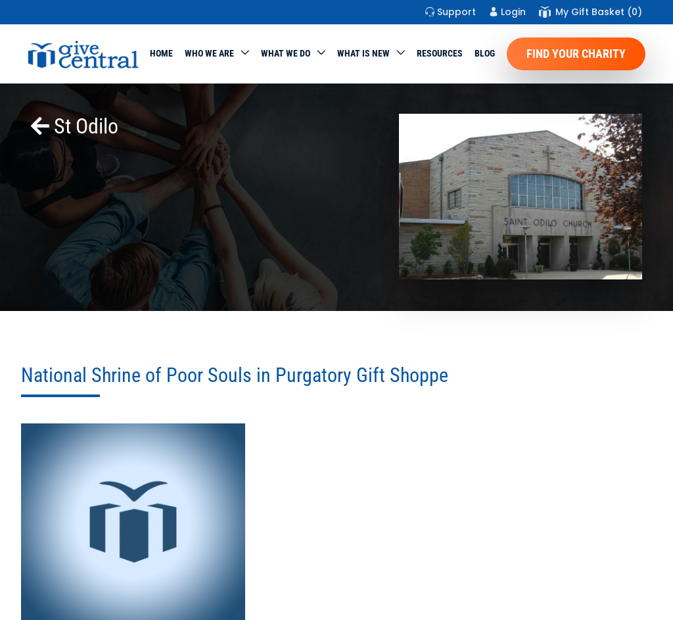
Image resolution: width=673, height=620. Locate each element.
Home (161, 53)
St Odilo (74, 126)
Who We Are (209, 53)
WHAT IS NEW (363, 53)
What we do (285, 53)
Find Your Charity (576, 53)
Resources (440, 53)
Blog (485, 53)
